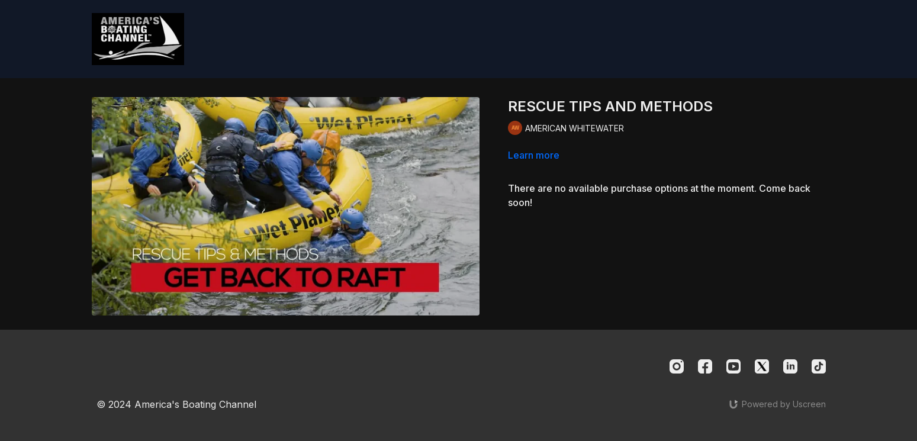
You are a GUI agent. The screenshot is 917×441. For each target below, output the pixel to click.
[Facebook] (705, 366)
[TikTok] (819, 366)
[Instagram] (677, 366)
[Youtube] (733, 366)
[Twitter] (762, 366)
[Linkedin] (790, 366)
